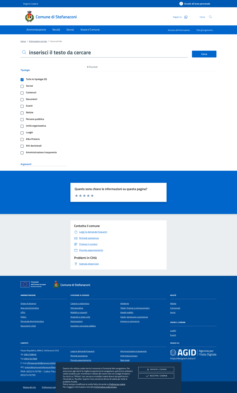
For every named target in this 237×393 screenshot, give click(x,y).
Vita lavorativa (76, 308)
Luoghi (29, 132)
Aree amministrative (30, 308)
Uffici (23, 312)
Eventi (29, 106)
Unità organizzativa (36, 125)
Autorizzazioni (76, 321)
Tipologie (25, 70)
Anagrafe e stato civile (80, 317)
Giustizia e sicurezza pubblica (83, 326)
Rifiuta (156, 369)
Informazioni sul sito (38, 41)
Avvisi (172, 312)
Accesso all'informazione (179, 30)
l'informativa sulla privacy (105, 386)
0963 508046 (30, 354)
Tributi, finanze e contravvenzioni (134, 308)
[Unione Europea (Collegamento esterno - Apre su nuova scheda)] (34, 285)
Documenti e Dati (28, 326)
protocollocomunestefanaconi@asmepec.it (44, 367)
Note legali (125, 360)
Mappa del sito (29, 387)
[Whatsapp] (185, 17)
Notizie (29, 112)
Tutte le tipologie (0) (36, 79)
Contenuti (31, 92)
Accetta (156, 375)
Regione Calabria (30, 3)
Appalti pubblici (126, 312)
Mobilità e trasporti (78, 312)
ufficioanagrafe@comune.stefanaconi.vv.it (46, 363)
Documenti (31, 99)
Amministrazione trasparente (41, 152)
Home (23, 41)
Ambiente (124, 303)
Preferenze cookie (117, 384)
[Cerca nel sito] (210, 17)
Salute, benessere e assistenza (134, 317)
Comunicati (175, 308)
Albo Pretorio (33, 139)
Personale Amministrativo (32, 321)
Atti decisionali (34, 145)
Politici (23, 317)
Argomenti (26, 164)
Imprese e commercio (129, 321)
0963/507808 (30, 358)
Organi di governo (28, 303)
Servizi (29, 86)
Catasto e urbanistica (79, 303)
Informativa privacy (129, 355)
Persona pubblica (35, 119)
